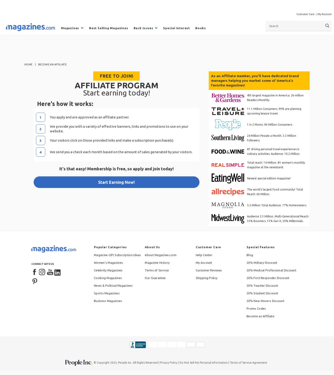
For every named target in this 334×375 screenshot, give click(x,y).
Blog (250, 255)
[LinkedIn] (57, 272)
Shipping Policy (207, 278)
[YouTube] (50, 272)
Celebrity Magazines (108, 270)
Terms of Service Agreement (248, 362)
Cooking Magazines (108, 278)
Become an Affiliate (260, 316)
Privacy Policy (168, 362)
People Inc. (125, 362)
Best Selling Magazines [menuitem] (108, 28)
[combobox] (299, 26)
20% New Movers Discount (265, 300)
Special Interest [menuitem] (176, 28)
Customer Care (305, 14)
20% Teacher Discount (262, 285)
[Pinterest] (34, 280)
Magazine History (157, 262)
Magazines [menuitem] (70, 28)
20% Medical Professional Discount (271, 270)
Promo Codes (256, 308)
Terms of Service (157, 270)
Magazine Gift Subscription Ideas (117, 255)
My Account (325, 14)
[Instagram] (42, 272)
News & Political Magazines (113, 285)
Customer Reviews (209, 270)
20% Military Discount (262, 262)
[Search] (327, 26)
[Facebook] (34, 272)
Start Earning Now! (116, 182)
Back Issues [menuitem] (143, 28)
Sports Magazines (107, 293)
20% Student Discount (262, 293)
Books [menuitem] (200, 28)
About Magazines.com (161, 255)
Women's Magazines (108, 262)
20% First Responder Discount (268, 278)
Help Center (204, 255)
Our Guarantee (155, 278)
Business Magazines (108, 300)
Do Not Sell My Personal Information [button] (204, 362)
